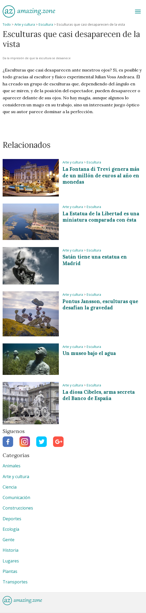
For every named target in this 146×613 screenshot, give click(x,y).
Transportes (15, 582)
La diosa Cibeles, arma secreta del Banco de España (98, 395)
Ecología (11, 529)
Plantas (10, 571)
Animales (11, 466)
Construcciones (18, 508)
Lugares (11, 561)
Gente (8, 540)
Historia (10, 550)
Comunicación (16, 497)
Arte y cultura (24, 24)
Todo (7, 24)
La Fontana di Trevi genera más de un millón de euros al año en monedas (100, 175)
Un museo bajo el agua (89, 353)
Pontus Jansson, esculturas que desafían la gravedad (100, 304)
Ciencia (10, 487)
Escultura (46, 24)
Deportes (12, 519)
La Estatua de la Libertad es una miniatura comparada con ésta (100, 217)
